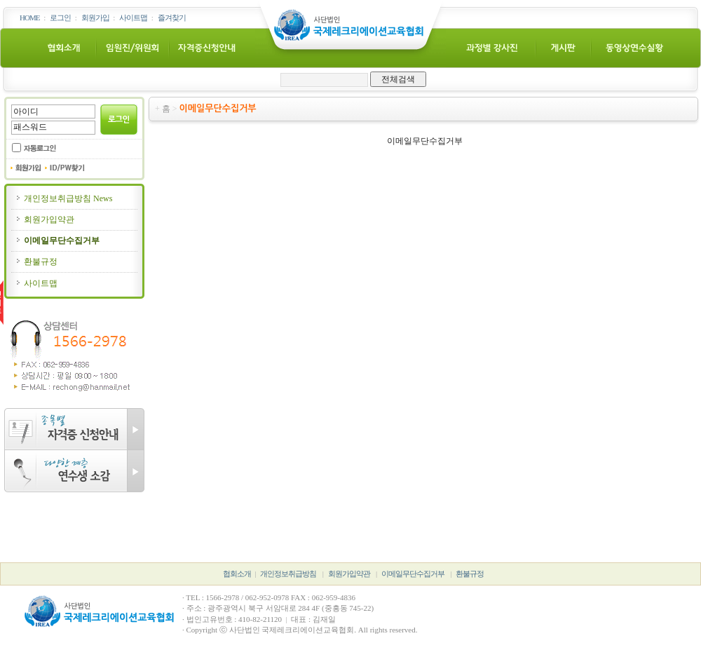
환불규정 (36, 261)
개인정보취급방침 (288, 573)
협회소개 (237, 573)
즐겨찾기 (172, 17)
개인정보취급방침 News (63, 198)
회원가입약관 (44, 219)
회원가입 (95, 17)
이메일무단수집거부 (57, 240)
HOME (29, 17)
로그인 (60, 17)
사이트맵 (133, 17)
